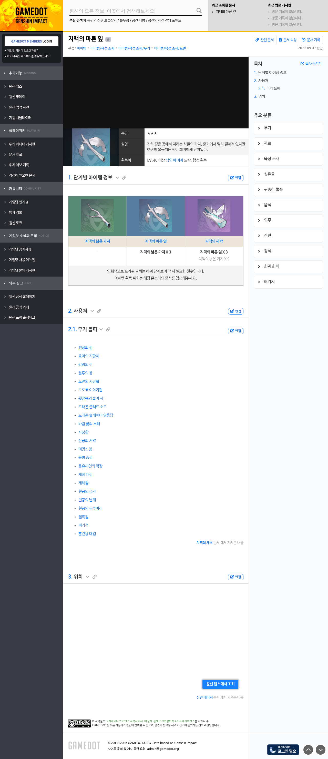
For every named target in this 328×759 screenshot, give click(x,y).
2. (70, 311)
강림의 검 (85, 365)
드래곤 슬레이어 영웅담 (95, 415)
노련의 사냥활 (88, 382)
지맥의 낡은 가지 (97, 241)
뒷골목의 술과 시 (90, 399)
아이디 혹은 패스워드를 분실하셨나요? (29, 56)
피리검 (83, 525)
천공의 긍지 (87, 492)
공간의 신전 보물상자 (102, 21)
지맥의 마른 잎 (226, 12)
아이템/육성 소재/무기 (134, 48)
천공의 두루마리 (90, 509)
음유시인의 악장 (90, 466)
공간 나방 (138, 21)
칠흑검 (83, 517)
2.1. (72, 329)
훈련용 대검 (87, 534)
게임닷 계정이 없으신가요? (22, 50)
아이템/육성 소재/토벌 (170, 48)
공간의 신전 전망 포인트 (164, 21)
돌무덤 (124, 21)
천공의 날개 (87, 500)
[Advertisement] (155, 92)
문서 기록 (311, 40)
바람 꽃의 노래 (89, 424)
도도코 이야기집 (90, 390)
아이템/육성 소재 (102, 48)
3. (70, 577)
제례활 (83, 483)
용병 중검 (85, 458)
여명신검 (85, 449)
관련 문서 (264, 40)
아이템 (81, 48)
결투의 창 (85, 373)
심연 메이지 (174, 160)
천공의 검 (85, 348)
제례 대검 (85, 475)
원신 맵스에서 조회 (220, 684)
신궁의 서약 (87, 441)
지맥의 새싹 (214, 241)
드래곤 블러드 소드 (92, 407)
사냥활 (83, 432)
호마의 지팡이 (88, 356)
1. (70, 178)
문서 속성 (287, 40)
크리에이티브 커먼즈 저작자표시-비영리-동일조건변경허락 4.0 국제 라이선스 (150, 721)
